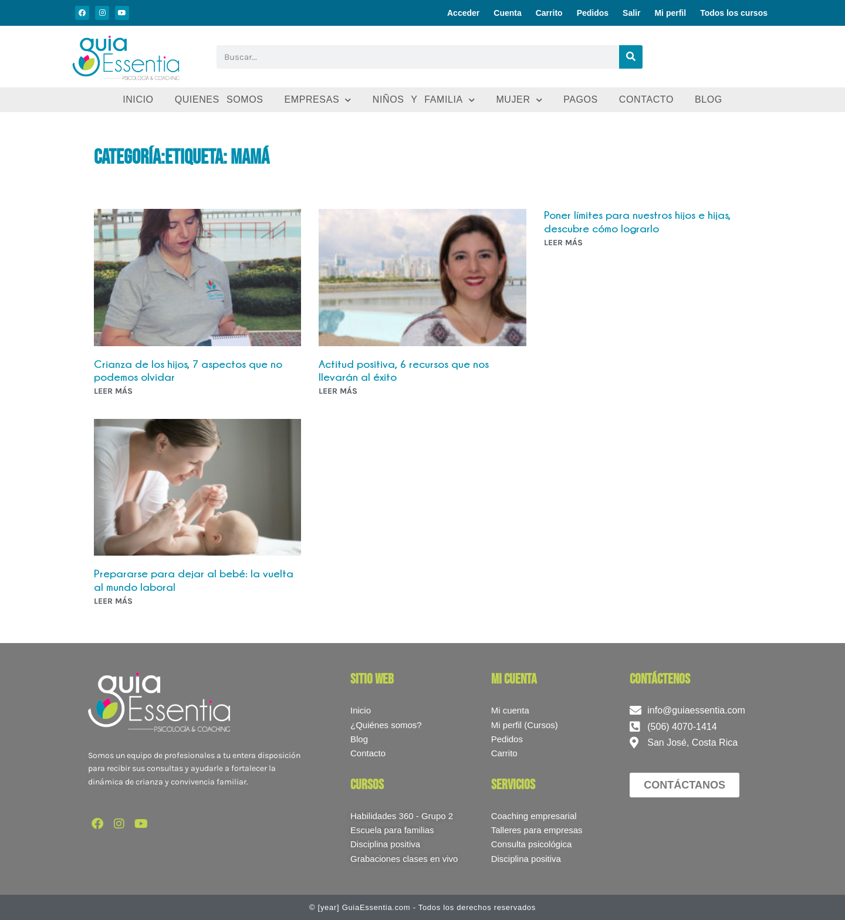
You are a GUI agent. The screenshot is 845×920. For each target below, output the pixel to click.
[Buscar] (631, 57)
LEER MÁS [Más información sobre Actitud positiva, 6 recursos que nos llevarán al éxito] (338, 391)
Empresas (317, 100)
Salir (631, 13)
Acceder (463, 13)
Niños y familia (424, 100)
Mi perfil (670, 13)
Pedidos (593, 13)
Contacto (646, 99)
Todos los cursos (734, 13)
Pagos (580, 99)
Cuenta (507, 13)
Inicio (138, 99)
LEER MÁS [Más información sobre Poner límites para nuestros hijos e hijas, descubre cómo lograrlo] (563, 243)
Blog (708, 99)
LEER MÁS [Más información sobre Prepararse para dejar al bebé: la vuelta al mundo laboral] (113, 601)
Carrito (549, 13)
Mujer (519, 100)
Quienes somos (219, 99)
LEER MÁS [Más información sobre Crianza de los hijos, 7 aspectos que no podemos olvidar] (113, 391)
